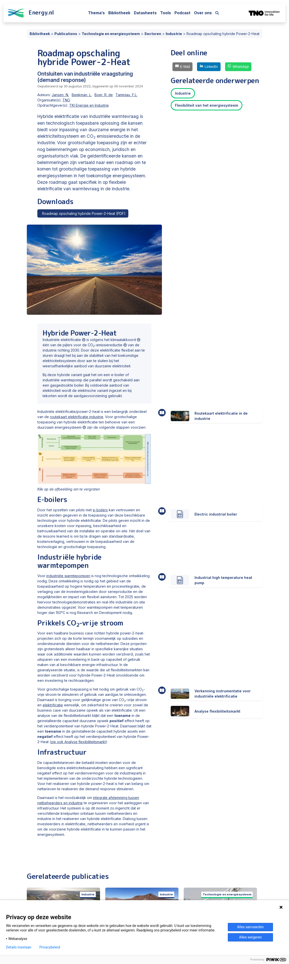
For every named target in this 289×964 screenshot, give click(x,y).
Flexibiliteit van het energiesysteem (206, 105)
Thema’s (96, 13)
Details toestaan (18, 947)
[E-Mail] (182, 66)
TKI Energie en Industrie (89, 105)
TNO (66, 100)
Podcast (182, 13)
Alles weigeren (250, 937)
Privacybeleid (49, 947)
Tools (165, 13)
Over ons (203, 13)
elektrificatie (53, 705)
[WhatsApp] (238, 66)
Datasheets (145, 13)
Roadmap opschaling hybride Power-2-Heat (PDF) (83, 213)
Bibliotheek (119, 13)
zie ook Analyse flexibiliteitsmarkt (78, 742)
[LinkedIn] (209, 66)
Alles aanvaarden (250, 927)
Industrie (183, 93)
